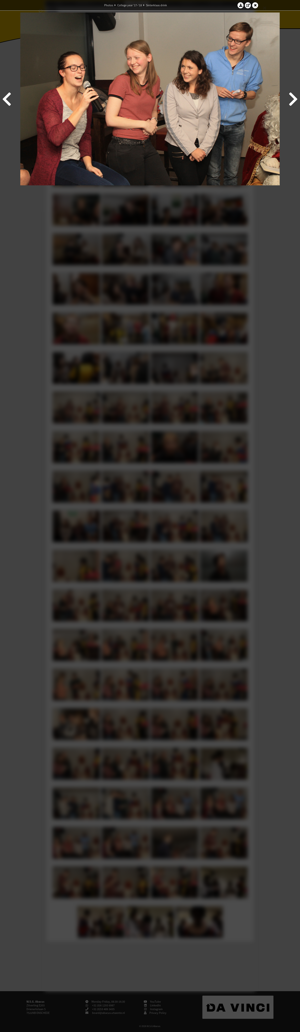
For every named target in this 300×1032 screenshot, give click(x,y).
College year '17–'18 (129, 5)
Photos (108, 5)
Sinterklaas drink (156, 5)
